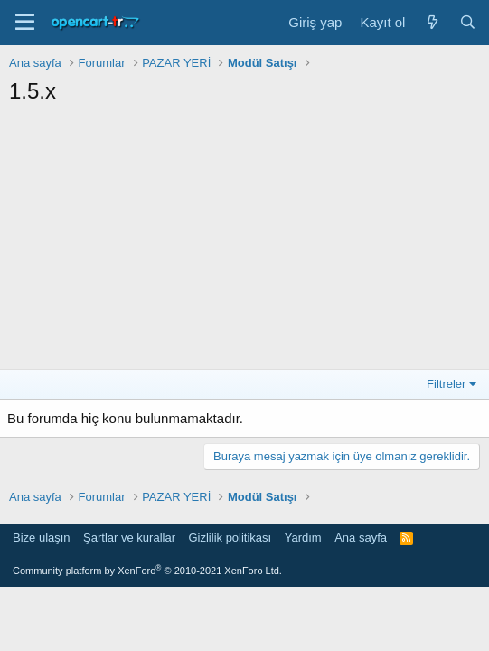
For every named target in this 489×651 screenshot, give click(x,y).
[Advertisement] (244, 242)
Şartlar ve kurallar (129, 537)
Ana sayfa (360, 537)
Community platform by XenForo (147, 570)
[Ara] (467, 22)
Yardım (303, 537)
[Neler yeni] (431, 22)
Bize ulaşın (42, 537)
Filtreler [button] (446, 384)
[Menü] (25, 22)
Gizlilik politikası (229, 537)
